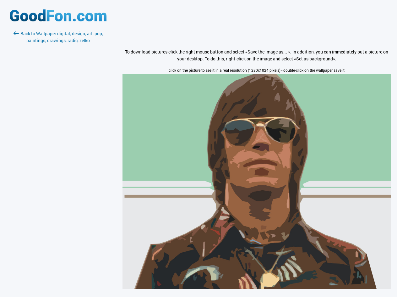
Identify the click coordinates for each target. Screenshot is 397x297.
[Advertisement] (58, 119)
